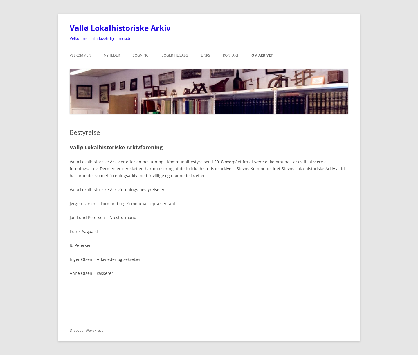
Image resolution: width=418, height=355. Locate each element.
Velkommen (80, 55)
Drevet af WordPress (86, 330)
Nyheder (112, 55)
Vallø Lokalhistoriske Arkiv (120, 28)
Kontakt (231, 55)
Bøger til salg (174, 55)
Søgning (141, 55)
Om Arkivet (262, 55)
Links (205, 55)
